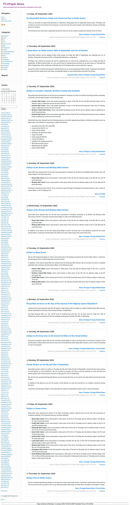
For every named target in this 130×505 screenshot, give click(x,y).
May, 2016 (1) (4, 307)
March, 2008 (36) (5, 466)
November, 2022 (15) (6, 186)
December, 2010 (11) (6, 402)
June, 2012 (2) (5, 371)
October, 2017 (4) (5, 284)
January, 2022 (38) (6, 205)
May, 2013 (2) (4, 354)
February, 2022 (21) (6, 203)
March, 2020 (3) (5, 246)
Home (2, 17)
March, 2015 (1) (5, 327)
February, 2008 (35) (6, 468)
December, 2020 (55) (6, 230)
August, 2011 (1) (5, 388)
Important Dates (6, 44)
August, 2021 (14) (5, 215)
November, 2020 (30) (6, 232)
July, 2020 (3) (4, 240)
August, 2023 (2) (5, 169)
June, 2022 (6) (5, 195)
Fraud (3, 42)
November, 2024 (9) (6, 140)
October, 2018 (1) (5, 267)
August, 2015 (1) (5, 319)
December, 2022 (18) (6, 184)
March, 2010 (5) (5, 419)
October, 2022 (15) (6, 188)
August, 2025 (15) (5, 122)
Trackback (102, 37)
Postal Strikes (6, 53)
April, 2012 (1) (4, 375)
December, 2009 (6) (6, 425)
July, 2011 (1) (4, 390)
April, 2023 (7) (4, 176)
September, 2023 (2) (6, 167)
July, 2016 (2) (4, 306)
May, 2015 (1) (4, 323)
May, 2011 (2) (4, 394)
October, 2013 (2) (5, 346)
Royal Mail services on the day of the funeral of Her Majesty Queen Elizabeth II (62, 304)
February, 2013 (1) (6, 360)
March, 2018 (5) (5, 277)
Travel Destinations (7, 61)
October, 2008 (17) (6, 452)
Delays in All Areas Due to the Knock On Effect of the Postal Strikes (57, 336)
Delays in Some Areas (36, 408)
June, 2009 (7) (5, 437)
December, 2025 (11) (6, 115)
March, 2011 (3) (5, 398)
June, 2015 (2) (5, 321)
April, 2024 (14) (5, 153)
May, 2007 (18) (5, 485)
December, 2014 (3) (6, 331)
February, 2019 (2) (6, 261)
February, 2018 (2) (6, 278)
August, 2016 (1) (5, 304)
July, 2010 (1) (4, 412)
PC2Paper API (6, 47)
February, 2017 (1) (6, 294)
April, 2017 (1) (4, 290)
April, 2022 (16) (5, 199)
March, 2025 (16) (5, 132)
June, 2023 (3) (5, 172)
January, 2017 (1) (5, 296)
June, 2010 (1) (5, 414)
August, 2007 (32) (5, 479)
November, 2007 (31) (6, 473)
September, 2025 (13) (6, 120)
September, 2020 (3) (6, 236)
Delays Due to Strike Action (39, 478)
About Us (3, 19)
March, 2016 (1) (5, 311)
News (3, 45)
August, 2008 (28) (5, 456)
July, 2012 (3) (4, 369)
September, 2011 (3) (6, 387)
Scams (4, 55)
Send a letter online (6, 21)
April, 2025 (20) (5, 130)
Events (4, 38)
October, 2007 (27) (6, 475)
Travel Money (6, 63)
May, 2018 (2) (4, 273)
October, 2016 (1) (5, 302)
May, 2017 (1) (4, 288)
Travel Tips (5, 67)
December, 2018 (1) (6, 263)
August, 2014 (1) (5, 334)
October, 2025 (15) (6, 118)
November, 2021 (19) (6, 209)
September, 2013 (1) (6, 348)
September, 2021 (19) (6, 213)
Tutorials (4, 69)
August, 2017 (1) (5, 286)
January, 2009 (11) (6, 446)
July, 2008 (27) (5, 458)
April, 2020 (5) (4, 244)
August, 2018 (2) (5, 269)
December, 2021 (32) (6, 207)
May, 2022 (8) (4, 197)
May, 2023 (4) (4, 174)
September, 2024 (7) (6, 143)
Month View (4, 491)
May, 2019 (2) (4, 255)
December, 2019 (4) (6, 248)
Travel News (5, 65)
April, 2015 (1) (4, 325)
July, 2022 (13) (5, 194)
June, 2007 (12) (5, 483)
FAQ (3, 40)
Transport (5, 57)
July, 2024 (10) (5, 147)
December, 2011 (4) (6, 381)
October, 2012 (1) (5, 365)
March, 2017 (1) (5, 292)
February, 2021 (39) (6, 226)
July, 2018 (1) (4, 271)
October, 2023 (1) (5, 165)
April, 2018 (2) (4, 275)
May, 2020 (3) (4, 242)
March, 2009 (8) (5, 443)
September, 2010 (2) (6, 408)
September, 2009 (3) (6, 431)
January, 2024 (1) (5, 159)
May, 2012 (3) (4, 373)
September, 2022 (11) (6, 190)
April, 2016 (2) (4, 309)
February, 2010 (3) (6, 421)
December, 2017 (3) (6, 280)
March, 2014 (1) (5, 340)
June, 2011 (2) (5, 392)
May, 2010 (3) (4, 416)
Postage (4, 49)
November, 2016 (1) (6, 300)
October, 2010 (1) (5, 406)
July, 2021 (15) (5, 217)
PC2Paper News (13, 4)
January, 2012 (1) (5, 379)
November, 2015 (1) (6, 315)
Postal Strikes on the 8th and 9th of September (48, 364)
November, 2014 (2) (6, 333)
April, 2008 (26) (5, 464)
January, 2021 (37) (6, 228)
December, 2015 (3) (6, 313)
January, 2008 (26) (6, 470)
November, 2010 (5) (6, 404)
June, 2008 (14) (5, 460)
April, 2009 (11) (5, 441)
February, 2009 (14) (6, 445)
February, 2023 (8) (6, 180)
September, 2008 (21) (6, 454)
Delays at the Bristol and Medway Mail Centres (48, 167)
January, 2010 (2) (5, 423)
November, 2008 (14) (6, 450)
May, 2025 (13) (5, 128)
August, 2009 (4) (5, 433)
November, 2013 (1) (6, 344)
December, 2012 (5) (6, 363)
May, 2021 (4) (4, 221)
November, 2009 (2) (6, 427)
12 (4, 97)
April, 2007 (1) (4, 487)
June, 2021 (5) (5, 219)
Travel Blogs (5, 59)
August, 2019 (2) (5, 252)
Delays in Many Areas (36, 252)
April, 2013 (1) (4, 356)
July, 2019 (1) (4, 253)
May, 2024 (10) (5, 151)
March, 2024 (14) (5, 155)
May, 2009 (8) (4, 439)
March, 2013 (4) (5, 358)
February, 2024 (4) (6, 157)
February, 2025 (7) (6, 134)
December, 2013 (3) (6, 342)
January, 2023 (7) (5, 182)
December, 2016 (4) (6, 298)
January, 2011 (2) (5, 400)
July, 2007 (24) (5, 481)
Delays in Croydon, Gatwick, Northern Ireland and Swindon (53, 91)
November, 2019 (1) (6, 250)
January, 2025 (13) (6, 136)
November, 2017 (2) (6, 282)
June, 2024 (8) (5, 149)
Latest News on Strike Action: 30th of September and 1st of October (57, 50)
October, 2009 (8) (5, 429)
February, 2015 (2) (6, 329)
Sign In (3, 499)
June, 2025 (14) (5, 126)
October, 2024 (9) (5, 141)
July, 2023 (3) (4, 170)
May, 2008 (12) (5, 462)
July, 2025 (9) (4, 124)
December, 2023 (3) (6, 161)
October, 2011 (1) (5, 385)
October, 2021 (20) (6, 211)
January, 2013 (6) (5, 362)
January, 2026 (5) (5, 112)
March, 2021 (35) (5, 224)
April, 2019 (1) (4, 257)
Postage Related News (8, 51)
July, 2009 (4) (4, 435)
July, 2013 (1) (4, 352)
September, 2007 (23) (6, 477)
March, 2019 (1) (5, 259)
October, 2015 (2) (5, 317)
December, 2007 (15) (6, 471)
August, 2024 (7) (5, 145)
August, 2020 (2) (5, 238)
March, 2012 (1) (5, 377)
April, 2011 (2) (4, 396)
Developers (5, 36)
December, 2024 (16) (6, 138)
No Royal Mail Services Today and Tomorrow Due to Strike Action (56, 18)
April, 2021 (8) (4, 223)
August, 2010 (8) (5, 410)
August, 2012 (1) (5, 367)
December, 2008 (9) (6, 448)
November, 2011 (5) (6, 383)
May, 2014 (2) (4, 336)
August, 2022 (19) (5, 192)
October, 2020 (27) (6, 234)
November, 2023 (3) (6, 163)
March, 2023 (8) (5, 178)
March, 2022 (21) (5, 201)
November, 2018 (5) (6, 265)
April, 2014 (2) (4, 338)
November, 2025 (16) (6, 116)
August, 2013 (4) (5, 350)
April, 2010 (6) (4, 417)
